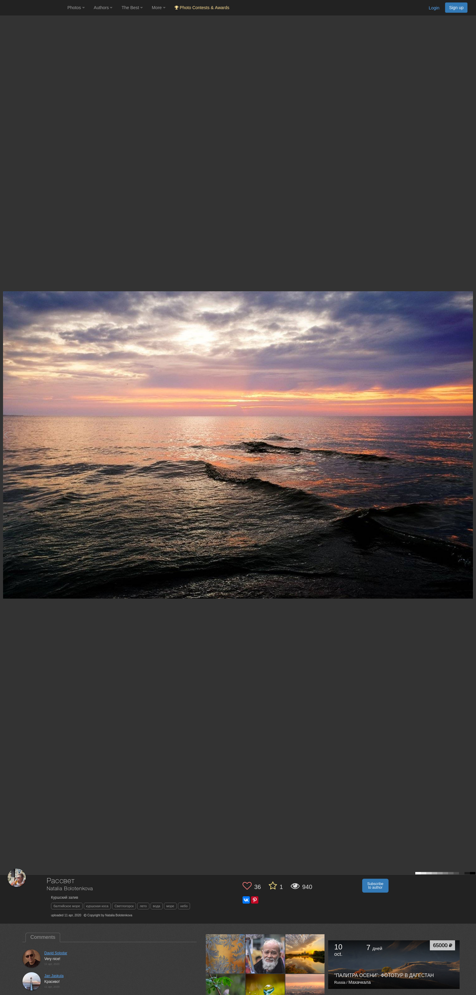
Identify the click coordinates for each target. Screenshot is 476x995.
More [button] (158, 7)
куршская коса (97, 906)
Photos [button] (76, 7)
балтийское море (66, 906)
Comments (42, 937)
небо (184, 906)
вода (156, 906)
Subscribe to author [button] (375, 886)
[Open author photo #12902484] (305, 954)
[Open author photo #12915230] (265, 954)
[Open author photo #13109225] (225, 954)
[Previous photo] (6, 435)
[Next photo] (470, 435)
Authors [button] (103, 7)
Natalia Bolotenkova (70, 889)
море (170, 906)
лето (143, 906)
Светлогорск (124, 906)
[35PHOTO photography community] (33, 7)
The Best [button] (132, 7)
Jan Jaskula (53, 976)
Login (434, 8)
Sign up (456, 7)
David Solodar (55, 953)
